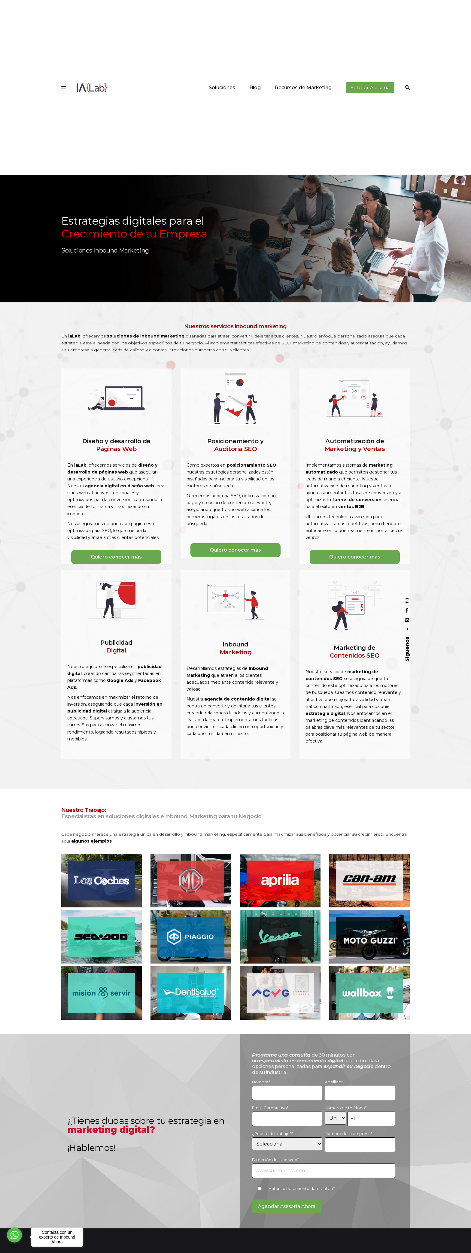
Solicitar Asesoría (370, 87)
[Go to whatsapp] (14, 1234)
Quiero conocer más (116, 557)
